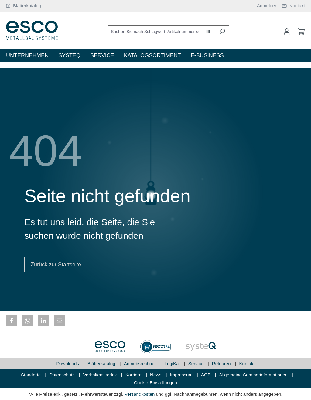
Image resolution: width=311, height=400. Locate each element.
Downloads (68, 363)
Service (196, 363)
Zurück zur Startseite (56, 265)
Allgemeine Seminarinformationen (254, 374)
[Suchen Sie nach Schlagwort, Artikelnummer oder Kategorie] (154, 31)
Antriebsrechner (140, 363)
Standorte (31, 374)
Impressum (182, 374)
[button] (11, 320)
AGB (206, 374)
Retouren (222, 363)
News (156, 374)
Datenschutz (62, 374)
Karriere (134, 374)
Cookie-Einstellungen (155, 382)
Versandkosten (140, 394)
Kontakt (247, 363)
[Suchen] (222, 31)
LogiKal (173, 363)
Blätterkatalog (102, 363)
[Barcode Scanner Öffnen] (208, 31)
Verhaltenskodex (100, 374)
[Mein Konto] (286, 31)
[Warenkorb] (299, 31)
